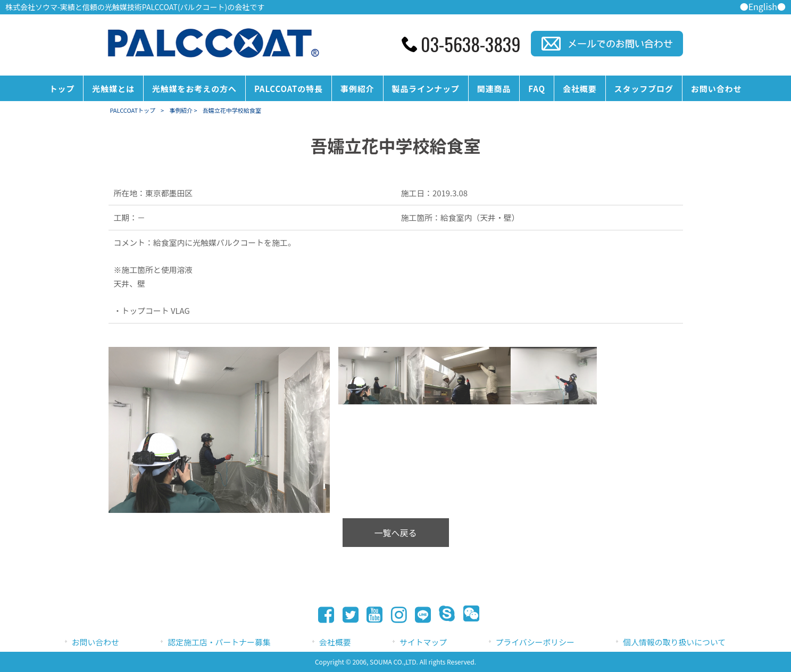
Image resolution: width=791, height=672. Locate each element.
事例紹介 (181, 110)
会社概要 (335, 642)
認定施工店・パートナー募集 (219, 642)
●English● (763, 6)
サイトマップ (423, 642)
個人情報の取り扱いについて (674, 642)
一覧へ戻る (395, 532)
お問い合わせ (95, 642)
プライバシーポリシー (535, 642)
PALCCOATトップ (133, 110)
